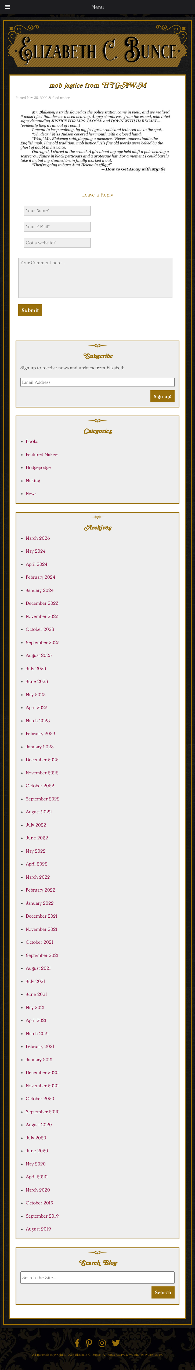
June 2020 (37, 1150)
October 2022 (40, 785)
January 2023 (40, 746)
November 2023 (42, 616)
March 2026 (38, 538)
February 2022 (40, 890)
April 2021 (36, 1020)
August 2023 (39, 655)
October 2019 (39, 1203)
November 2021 (42, 929)
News (31, 493)
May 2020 (36, 1164)
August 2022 (39, 811)
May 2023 (36, 694)
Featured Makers (42, 454)
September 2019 (42, 1216)
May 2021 (35, 1007)
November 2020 (42, 1085)
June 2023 (37, 681)
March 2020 (38, 1190)
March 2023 (38, 720)
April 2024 (37, 564)
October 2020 (40, 1098)
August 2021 (38, 968)
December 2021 (42, 916)
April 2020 (37, 1176)
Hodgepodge (38, 467)
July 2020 (36, 1137)
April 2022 (37, 864)
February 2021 (40, 1046)
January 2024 (40, 590)
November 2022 (42, 772)
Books (32, 441)
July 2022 (36, 825)
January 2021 (39, 1059)
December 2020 (42, 1072)
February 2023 (40, 733)
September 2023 (43, 642)
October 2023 (40, 629)
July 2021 (36, 981)
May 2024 (36, 551)
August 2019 (38, 1229)
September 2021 (42, 955)
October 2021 (40, 942)
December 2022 (42, 759)
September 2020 (43, 1111)
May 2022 (36, 851)
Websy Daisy (153, 1354)
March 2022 (38, 877)
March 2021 (37, 1033)
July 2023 (36, 668)
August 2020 (39, 1124)
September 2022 (43, 799)
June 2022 (37, 837)
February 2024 (40, 577)
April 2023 (37, 707)
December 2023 (42, 603)
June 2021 (37, 994)
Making (33, 480)
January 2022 (40, 903)
